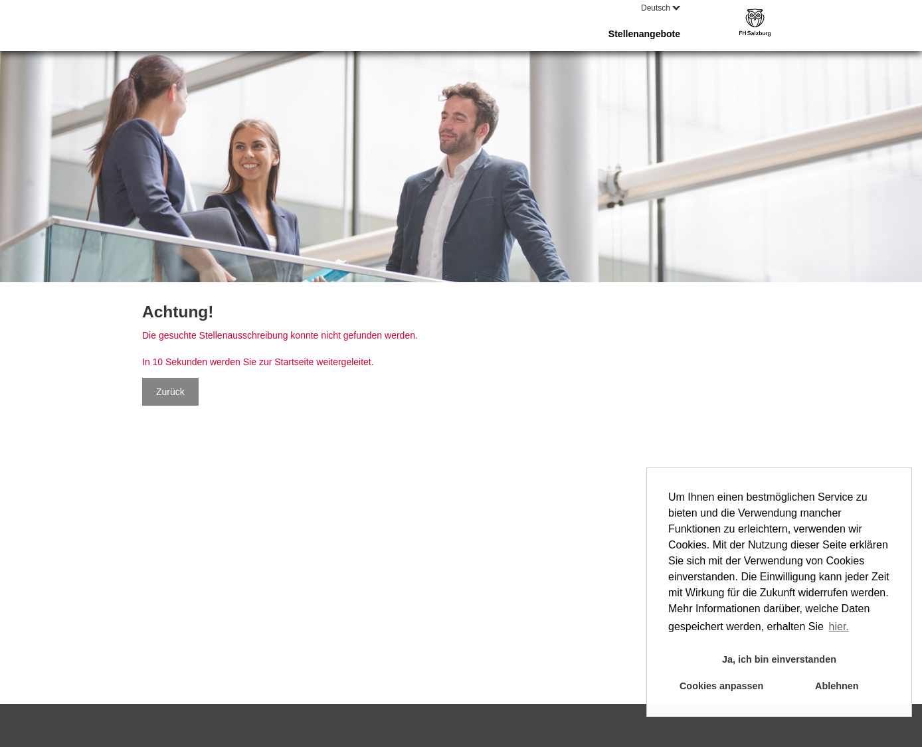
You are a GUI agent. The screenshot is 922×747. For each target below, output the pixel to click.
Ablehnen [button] (837, 686)
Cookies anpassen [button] (721, 686)
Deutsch (660, 8)
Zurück (170, 391)
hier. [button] (839, 626)
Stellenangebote (644, 34)
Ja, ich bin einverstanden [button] (779, 659)
